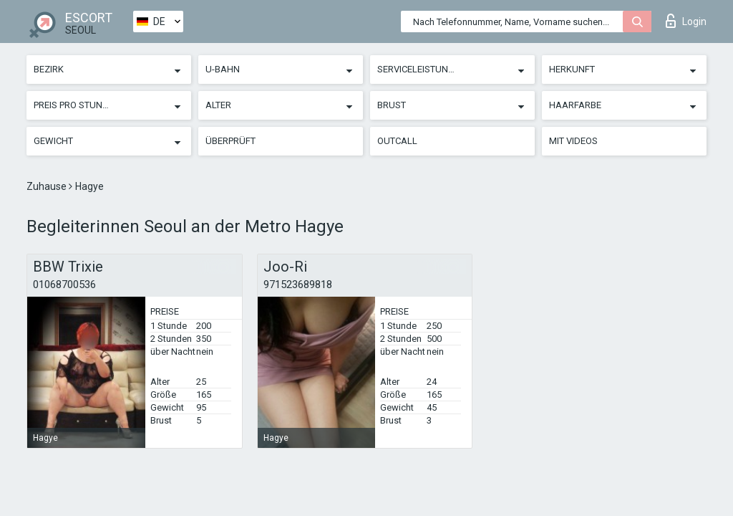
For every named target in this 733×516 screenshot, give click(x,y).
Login (686, 21)
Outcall (397, 140)
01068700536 (64, 284)
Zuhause (47, 186)
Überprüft (230, 140)
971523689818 (297, 284)
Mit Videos (573, 140)
